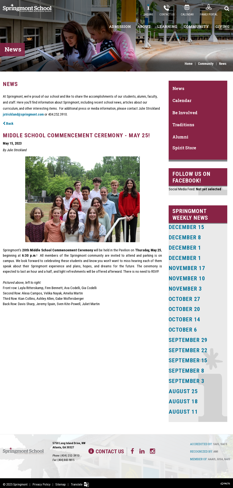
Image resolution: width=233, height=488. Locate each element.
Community (196, 26)
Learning (167, 26)
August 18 (183, 399)
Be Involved (184, 112)
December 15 (187, 227)
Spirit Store (184, 147)
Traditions (183, 124)
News (222, 64)
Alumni (180, 137)
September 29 (188, 338)
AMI (215, 449)
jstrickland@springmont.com (23, 114)
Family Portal (209, 14)
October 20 (185, 308)
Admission (120, 26)
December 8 (185, 237)
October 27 (185, 297)
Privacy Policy (42, 481)
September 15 (188, 358)
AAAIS (212, 456)
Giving (222, 26)
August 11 (183, 409)
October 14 (185, 318)
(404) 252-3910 (69, 452)
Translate (78, 481)
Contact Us (167, 14)
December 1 (185, 247)
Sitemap (61, 481)
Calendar (187, 14)
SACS (223, 441)
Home (188, 64)
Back (8, 123)
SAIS (216, 441)
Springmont (20, 481)
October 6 (183, 328)
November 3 (185, 287)
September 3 (187, 378)
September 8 (187, 368)
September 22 (188, 348)
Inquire (148, 14)
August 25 (183, 388)
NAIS (227, 456)
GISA (220, 456)
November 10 (187, 277)
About (144, 26)
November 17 (187, 267)
